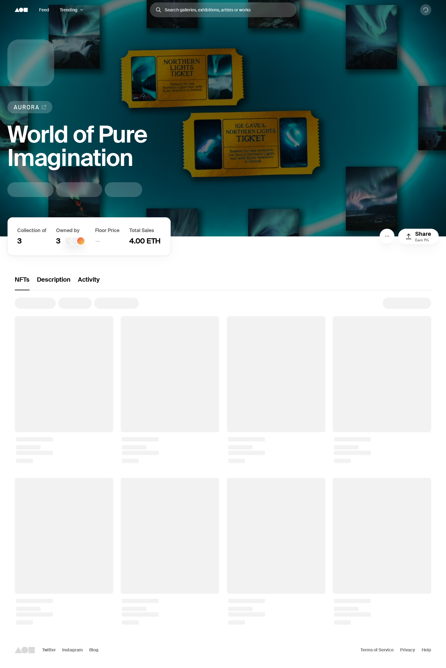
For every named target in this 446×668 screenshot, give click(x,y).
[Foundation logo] (21, 10)
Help (426, 650)
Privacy (407, 650)
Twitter (49, 650)
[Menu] (387, 236)
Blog (93, 650)
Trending (69, 10)
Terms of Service (377, 650)
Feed (44, 10)
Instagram (72, 650)
